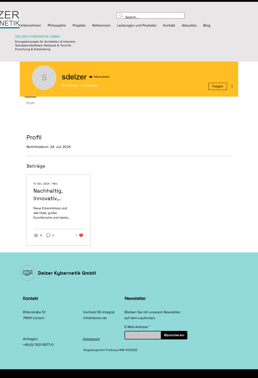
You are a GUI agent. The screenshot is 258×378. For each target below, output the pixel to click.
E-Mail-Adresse (136, 327)
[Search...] (150, 17)
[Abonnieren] (174, 335)
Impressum (91, 339)
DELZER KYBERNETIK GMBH (37, 36)
